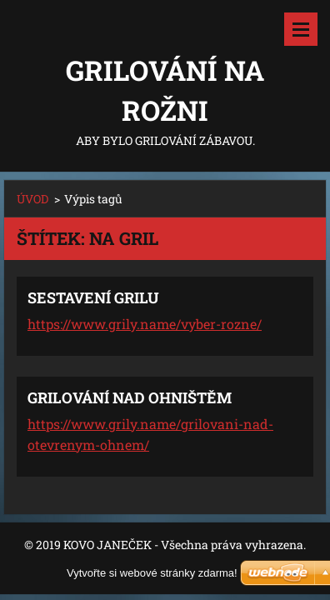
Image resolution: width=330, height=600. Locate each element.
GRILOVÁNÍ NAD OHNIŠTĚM (130, 398)
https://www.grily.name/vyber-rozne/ (145, 323)
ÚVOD (32, 199)
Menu (301, 29)
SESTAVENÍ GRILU (93, 298)
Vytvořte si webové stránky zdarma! (152, 573)
